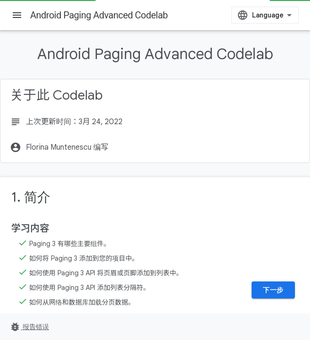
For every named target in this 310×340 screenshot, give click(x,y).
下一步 (273, 290)
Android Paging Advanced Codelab (99, 15)
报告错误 (29, 327)
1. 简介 (30, 197)
